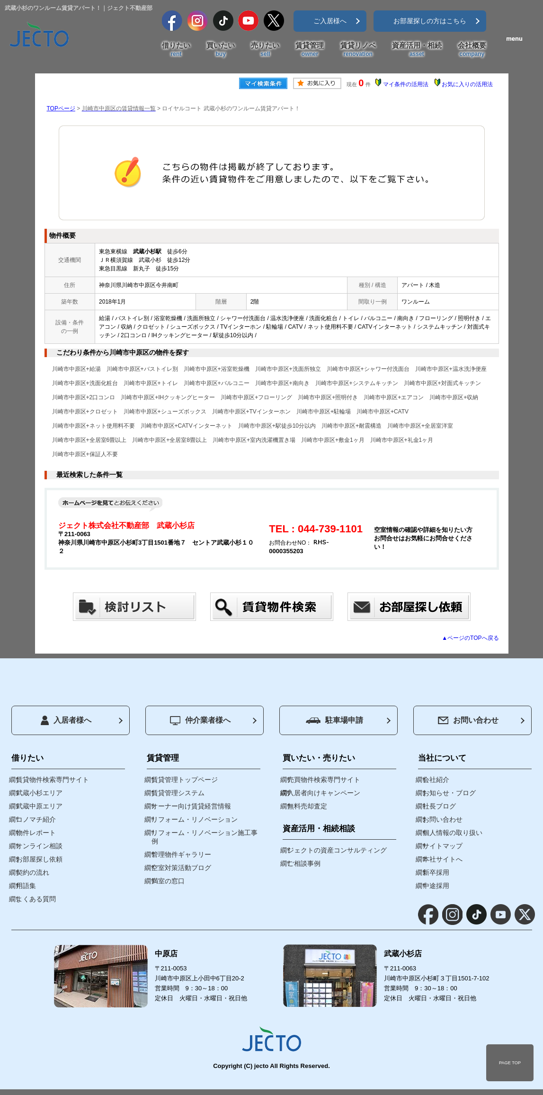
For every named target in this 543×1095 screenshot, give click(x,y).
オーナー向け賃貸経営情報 (191, 806)
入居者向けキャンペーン (323, 793)
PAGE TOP (510, 1062)
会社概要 (472, 49)
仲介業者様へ (200, 720)
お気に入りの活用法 (467, 84)
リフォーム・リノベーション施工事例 (204, 837)
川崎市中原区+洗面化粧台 (85, 383)
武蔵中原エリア (39, 806)
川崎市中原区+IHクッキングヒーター (168, 397)
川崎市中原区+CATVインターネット (186, 425)
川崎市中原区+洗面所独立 (288, 369)
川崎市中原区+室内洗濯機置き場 (254, 440)
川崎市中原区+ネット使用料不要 (93, 425)
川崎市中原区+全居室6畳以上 (89, 440)
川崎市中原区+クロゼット (85, 411)
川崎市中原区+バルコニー (216, 383)
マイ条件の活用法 (405, 84)
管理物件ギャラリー (181, 854)
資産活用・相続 (417, 49)
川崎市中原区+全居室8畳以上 (169, 440)
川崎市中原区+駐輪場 (323, 411)
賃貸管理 (309, 49)
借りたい (176, 49)
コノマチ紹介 (36, 819)
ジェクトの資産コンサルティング (337, 850)
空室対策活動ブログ (181, 867)
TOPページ (61, 108)
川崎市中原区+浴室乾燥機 (216, 369)
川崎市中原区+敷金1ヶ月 (333, 440)
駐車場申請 (334, 720)
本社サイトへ (443, 859)
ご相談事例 (303, 863)
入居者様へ (66, 720)
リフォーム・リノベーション (194, 819)
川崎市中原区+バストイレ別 (142, 369)
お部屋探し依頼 (39, 859)
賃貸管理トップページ (184, 779)
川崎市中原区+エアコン (394, 397)
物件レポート (36, 832)
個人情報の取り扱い (452, 832)
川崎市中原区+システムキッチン (356, 383)
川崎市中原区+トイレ (151, 383)
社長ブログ (439, 806)
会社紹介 (436, 779)
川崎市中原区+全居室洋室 (420, 425)
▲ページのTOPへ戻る (470, 638)
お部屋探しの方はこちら (429, 21)
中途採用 (436, 885)
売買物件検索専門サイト (323, 779)
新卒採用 (436, 872)
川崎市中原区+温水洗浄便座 (451, 369)
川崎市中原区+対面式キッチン (442, 383)
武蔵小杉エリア (39, 793)
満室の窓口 (168, 881)
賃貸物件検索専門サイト (52, 779)
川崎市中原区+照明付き (328, 397)
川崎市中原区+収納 (453, 397)
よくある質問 (36, 899)
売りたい (265, 49)
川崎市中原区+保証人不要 (85, 454)
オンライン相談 (39, 846)
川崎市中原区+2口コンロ (84, 397)
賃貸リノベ (358, 49)
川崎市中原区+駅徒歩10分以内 (277, 425)
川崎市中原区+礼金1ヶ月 (402, 440)
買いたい (220, 49)
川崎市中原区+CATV (382, 411)
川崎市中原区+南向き (282, 383)
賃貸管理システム (178, 793)
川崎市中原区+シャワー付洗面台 (368, 369)
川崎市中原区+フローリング (256, 397)
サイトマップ (443, 846)
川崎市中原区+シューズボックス (165, 411)
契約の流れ (32, 872)
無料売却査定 (307, 806)
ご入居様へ (330, 21)
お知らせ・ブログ (449, 793)
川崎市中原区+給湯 (76, 369)
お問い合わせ (468, 720)
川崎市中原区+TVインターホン (251, 411)
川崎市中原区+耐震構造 (351, 425)
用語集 (26, 885)
